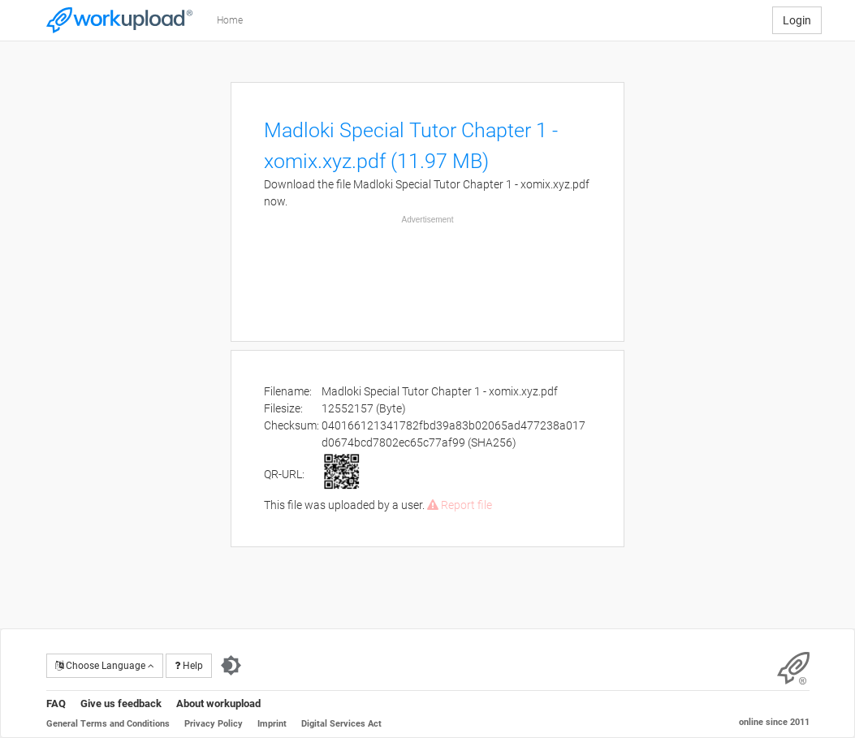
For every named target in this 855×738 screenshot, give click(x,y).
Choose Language (104, 665)
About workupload (218, 703)
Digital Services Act (341, 724)
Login (797, 20)
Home (230, 20)
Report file (459, 504)
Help (189, 665)
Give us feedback (121, 703)
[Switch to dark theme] (231, 666)
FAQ (56, 703)
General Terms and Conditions (108, 724)
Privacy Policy (213, 724)
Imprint (272, 724)
